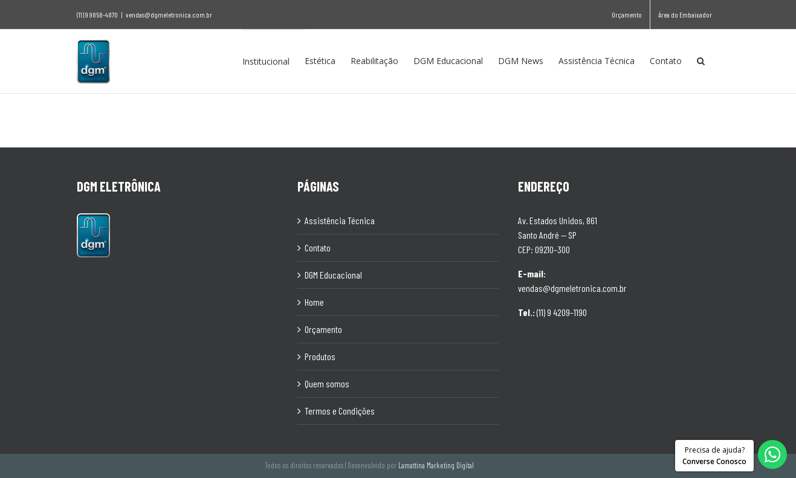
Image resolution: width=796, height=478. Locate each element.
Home (314, 301)
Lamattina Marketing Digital (436, 465)
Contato (318, 247)
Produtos (320, 355)
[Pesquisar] (701, 61)
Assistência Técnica (340, 219)
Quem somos (327, 383)
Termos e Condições (340, 410)
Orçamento (323, 328)
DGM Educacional (333, 274)
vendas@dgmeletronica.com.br (169, 14)
